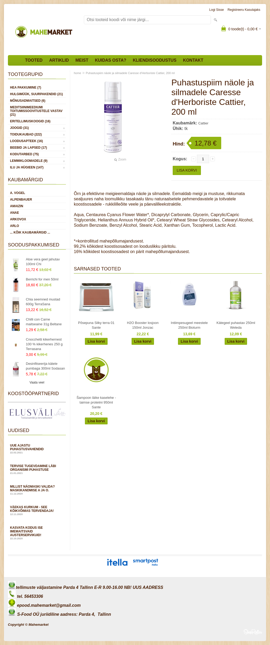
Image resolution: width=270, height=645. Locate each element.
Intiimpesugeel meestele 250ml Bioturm (189, 325)
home (77, 73)
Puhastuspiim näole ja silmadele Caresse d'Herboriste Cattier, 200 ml (130, 73)
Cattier (203, 123)
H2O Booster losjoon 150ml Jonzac (142, 325)
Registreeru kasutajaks (244, 10)
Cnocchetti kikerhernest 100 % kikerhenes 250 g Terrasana (44, 344)
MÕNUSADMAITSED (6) (27, 101)
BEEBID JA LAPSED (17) (28, 147)
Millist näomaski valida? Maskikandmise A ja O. (37, 490)
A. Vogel (17, 193)
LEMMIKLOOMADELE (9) (28, 161)
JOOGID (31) (19, 128)
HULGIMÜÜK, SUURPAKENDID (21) (36, 94)
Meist (81, 60)
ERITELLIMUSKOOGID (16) (30, 121)
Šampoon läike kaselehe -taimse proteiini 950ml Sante (96, 402)
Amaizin (16, 206)
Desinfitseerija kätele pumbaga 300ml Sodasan (45, 366)
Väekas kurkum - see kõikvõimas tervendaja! (37, 510)
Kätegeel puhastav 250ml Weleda (235, 325)
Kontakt (193, 60)
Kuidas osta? (110, 60)
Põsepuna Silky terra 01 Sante (96, 325)
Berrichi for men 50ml (42, 279)
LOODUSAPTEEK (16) (26, 141)
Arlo (14, 226)
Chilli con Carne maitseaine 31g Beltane (44, 321)
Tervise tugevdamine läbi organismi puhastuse (37, 469)
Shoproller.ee (253, 631)
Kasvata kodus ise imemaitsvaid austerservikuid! (37, 533)
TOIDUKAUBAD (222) (26, 134)
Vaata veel (37, 382)
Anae (14, 213)
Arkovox (18, 219)
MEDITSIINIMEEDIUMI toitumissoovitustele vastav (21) (36, 111)
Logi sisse (216, 10)
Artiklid (59, 60)
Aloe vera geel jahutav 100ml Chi (43, 261)
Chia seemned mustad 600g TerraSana (43, 301)
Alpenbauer (21, 199)
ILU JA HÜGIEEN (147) (27, 167)
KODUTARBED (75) (24, 154)
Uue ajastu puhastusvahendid (37, 449)
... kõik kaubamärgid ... (30, 232)
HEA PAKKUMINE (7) (25, 87)
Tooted (33, 60)
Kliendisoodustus (154, 60)
